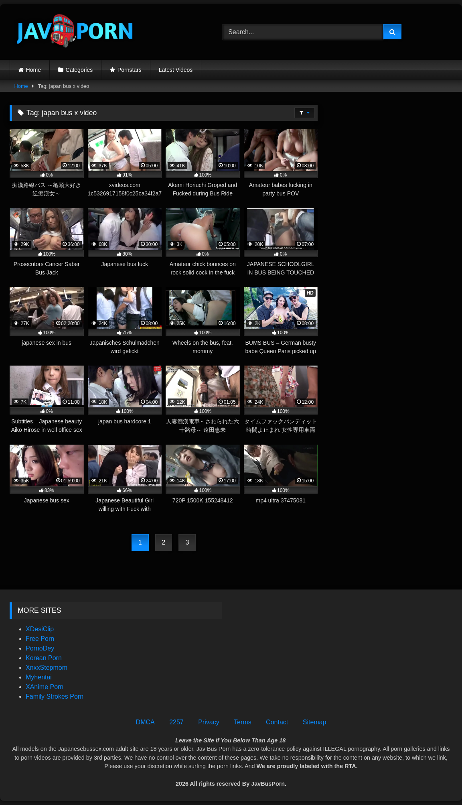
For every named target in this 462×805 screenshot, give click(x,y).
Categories (79, 70)
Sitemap (314, 722)
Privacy (208, 722)
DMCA (145, 722)
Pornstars (130, 70)
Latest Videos (176, 70)
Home (33, 70)
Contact (277, 722)
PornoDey (40, 648)
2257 (176, 722)
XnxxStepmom (46, 667)
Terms (242, 722)
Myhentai (39, 677)
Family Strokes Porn (54, 696)
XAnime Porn (44, 686)
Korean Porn (44, 658)
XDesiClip (40, 629)
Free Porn (40, 638)
